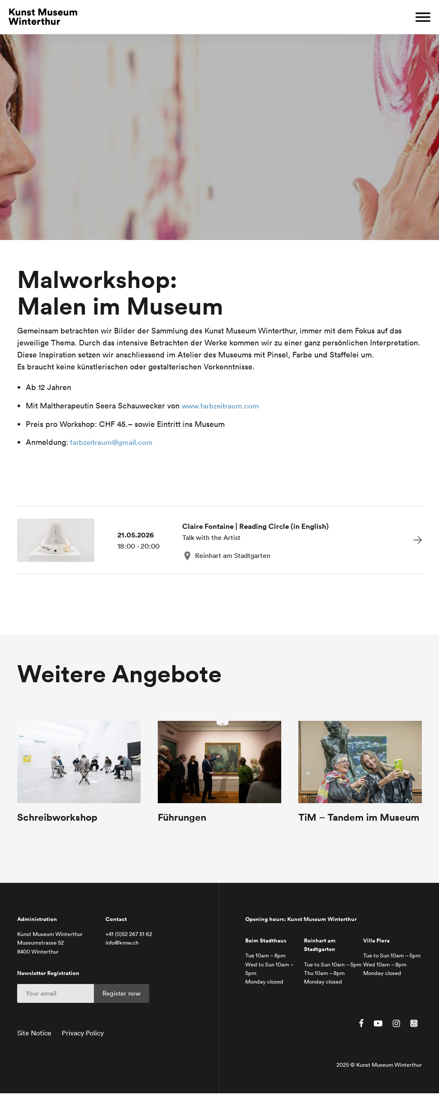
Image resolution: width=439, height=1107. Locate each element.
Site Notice (34, 1047)
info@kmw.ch (121, 956)
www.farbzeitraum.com (222, 406)
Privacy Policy (83, 1047)
